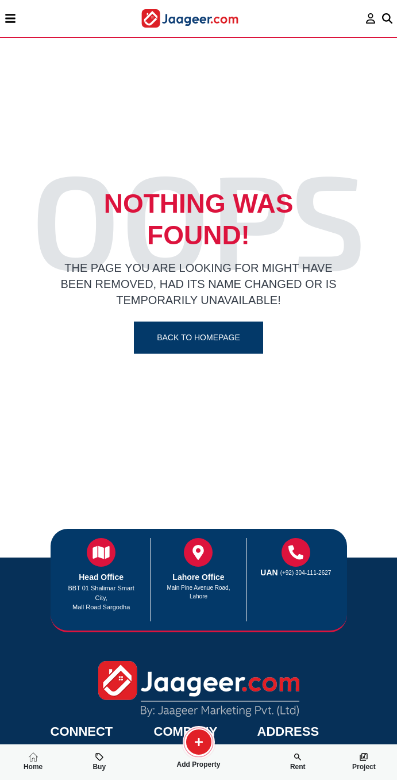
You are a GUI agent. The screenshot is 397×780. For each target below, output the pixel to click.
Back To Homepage (198, 337)
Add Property (199, 760)
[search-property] (199, 742)
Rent (298, 761)
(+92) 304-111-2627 (306, 573)
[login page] (371, 18)
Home (33, 761)
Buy (99, 761)
